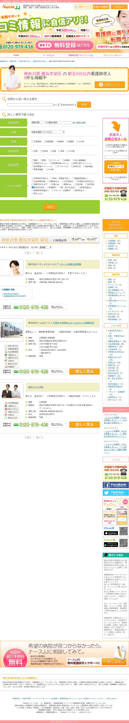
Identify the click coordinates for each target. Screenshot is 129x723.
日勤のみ (54, 184)
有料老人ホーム (39, 163)
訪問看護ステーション (42, 166)
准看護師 (49, 141)
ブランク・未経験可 (61, 190)
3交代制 (89, 184)
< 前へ (28, 253)
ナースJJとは (48, 55)
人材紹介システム (89, 698)
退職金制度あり (80, 178)
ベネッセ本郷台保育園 (70, 264)
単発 (61, 151)
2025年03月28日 (116, 432)
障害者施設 (37, 169)
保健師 (70, 141)
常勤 (35, 151)
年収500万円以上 (40, 178)
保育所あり (79, 190)
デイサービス (62, 166)
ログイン (101, 698)
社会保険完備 (38, 181)
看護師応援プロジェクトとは (80, 55)
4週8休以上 (53, 181)
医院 (43, 160)
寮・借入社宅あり (67, 187)
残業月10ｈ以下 (39, 184)
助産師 (60, 141)
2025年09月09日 (116, 419)
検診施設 (88, 166)
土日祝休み (67, 181)
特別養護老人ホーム (59, 163)
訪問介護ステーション (81, 163)
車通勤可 (51, 187)
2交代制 (78, 184)
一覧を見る (116, 460)
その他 (80, 141)
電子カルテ (37, 193)
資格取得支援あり (40, 190)
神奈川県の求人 (25, 61)
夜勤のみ (66, 184)
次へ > (40, 253)
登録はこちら (112, 84)
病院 (35, 160)
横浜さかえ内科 (36, 387)
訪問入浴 (76, 166)
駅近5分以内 (38, 187)
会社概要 (54, 698)
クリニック (54, 160)
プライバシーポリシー (112, 55)
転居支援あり (85, 187)
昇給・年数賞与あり (60, 178)
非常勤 (44, 151)
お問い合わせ (111, 698)
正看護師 (36, 141)
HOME (16, 55)
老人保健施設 (79, 160)
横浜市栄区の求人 (39, 61)
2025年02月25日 (116, 447)
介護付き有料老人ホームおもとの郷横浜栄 (73, 323)
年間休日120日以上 (85, 181)
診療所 (66, 160)
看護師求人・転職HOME (22, 698)
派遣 (53, 151)
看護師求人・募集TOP (8, 61)
